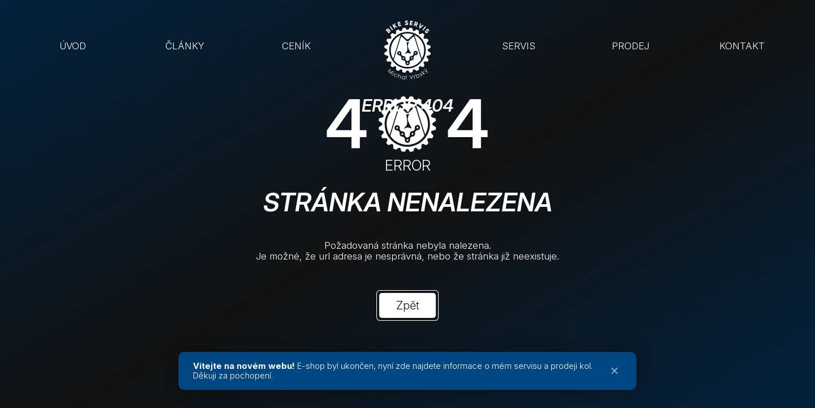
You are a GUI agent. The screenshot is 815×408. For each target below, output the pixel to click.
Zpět (407, 305)
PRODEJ (630, 46)
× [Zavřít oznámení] (614, 371)
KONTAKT (742, 46)
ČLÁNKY (184, 46)
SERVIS (518, 46)
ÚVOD (72, 46)
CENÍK (296, 46)
